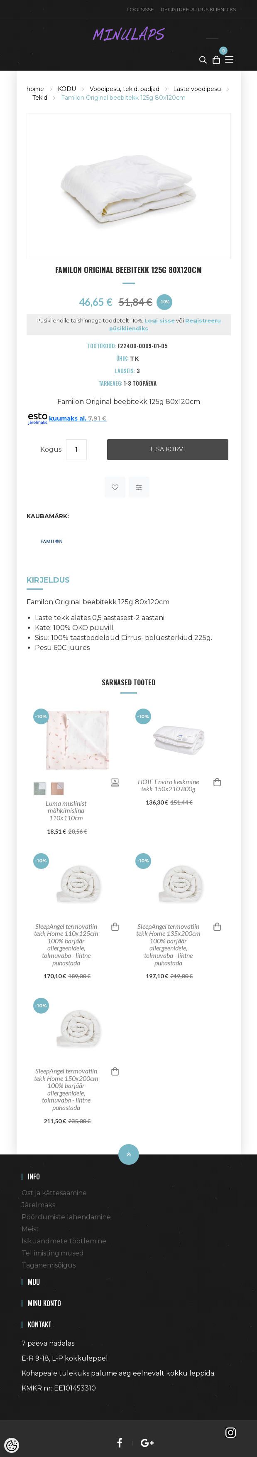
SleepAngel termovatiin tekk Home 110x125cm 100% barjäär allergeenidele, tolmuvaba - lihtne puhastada (66, 945)
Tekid (39, 97)
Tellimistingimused (53, 1253)
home (35, 89)
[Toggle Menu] (229, 59)
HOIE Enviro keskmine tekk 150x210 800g (168, 785)
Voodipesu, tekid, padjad (124, 89)
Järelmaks (38, 1205)
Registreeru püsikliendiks (198, 9)
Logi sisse (140, 9)
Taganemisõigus (49, 1265)
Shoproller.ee (36, 1403)
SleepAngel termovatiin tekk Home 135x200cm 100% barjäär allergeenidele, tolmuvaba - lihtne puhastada (168, 945)
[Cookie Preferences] (11, 1445)
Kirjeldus (48, 580)
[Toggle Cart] (216, 59)
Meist (30, 1229)
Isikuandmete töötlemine (64, 1241)
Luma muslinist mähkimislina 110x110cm (66, 811)
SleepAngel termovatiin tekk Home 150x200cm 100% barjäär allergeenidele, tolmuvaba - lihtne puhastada (66, 1089)
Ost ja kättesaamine (54, 1193)
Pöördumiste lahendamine (66, 1217)
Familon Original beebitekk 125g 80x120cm (123, 97)
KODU (67, 89)
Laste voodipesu (197, 89)
